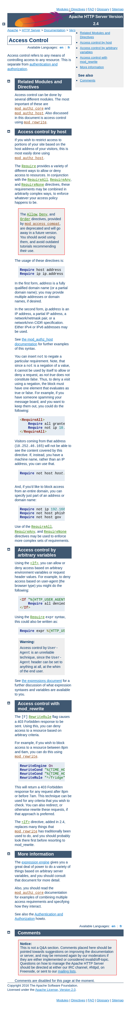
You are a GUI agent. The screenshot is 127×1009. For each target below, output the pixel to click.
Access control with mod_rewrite (93, 60)
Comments (87, 80)
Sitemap (118, 9)
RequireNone (32, 185)
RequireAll (37, 180)
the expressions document (42, 681)
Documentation (54, 30)
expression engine (36, 862)
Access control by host (96, 42)
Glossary (103, 9)
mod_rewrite (35, 122)
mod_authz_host (29, 113)
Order (25, 219)
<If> (34, 563)
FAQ (91, 9)
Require (29, 166)
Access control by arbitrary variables (37, 552)
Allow (32, 214)
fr (69, 47)
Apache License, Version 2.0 (55, 990)
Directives (78, 9)
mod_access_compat (42, 224)
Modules (62, 9)
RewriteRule (40, 717)
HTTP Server (31, 30)
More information (92, 67)
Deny (43, 214)
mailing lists (67, 971)
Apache (12, 30)
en (61, 47)
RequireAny (60, 180)
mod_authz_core (29, 109)
